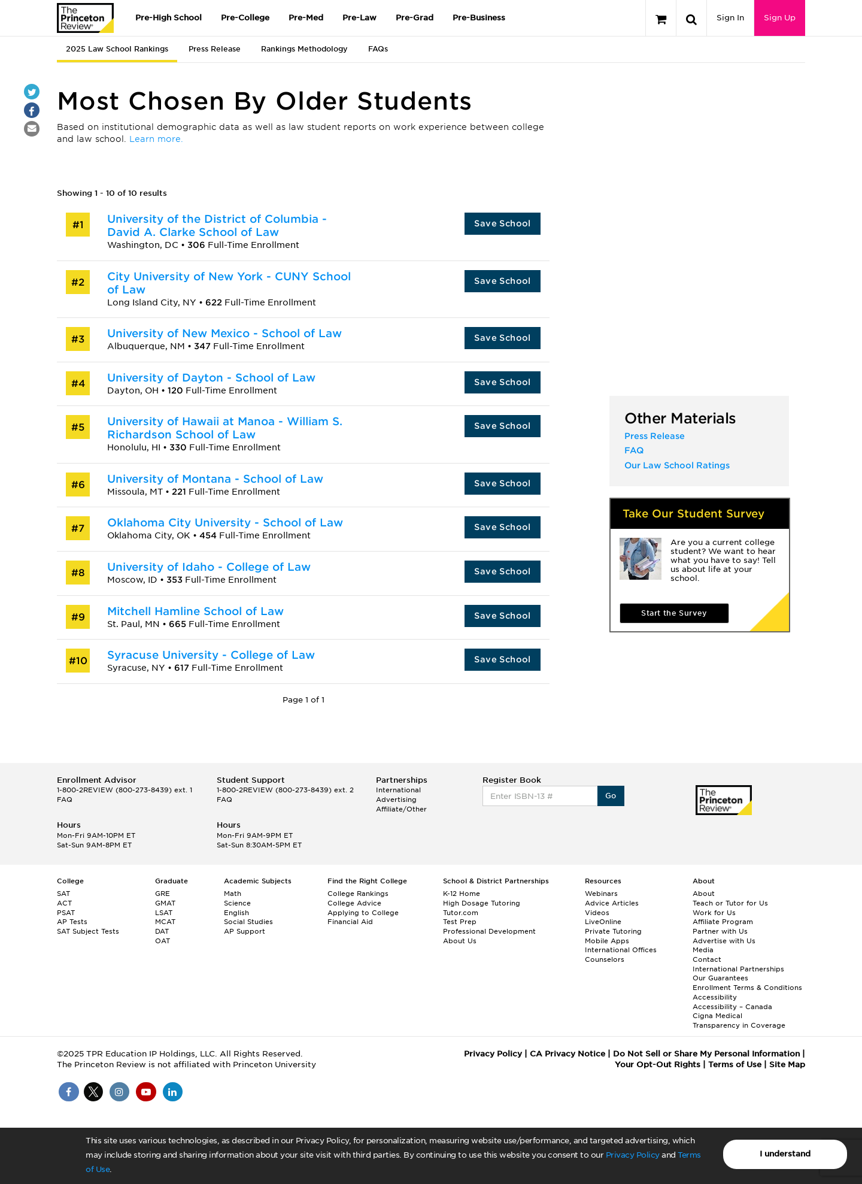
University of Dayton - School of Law (211, 377)
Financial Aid (350, 921)
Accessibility (715, 997)
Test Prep (459, 921)
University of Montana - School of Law (215, 479)
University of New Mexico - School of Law (224, 333)
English (236, 913)
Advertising (396, 799)
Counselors (604, 959)
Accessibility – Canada (732, 1007)
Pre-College (245, 17)
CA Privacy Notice (567, 1053)
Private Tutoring (613, 931)
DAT (162, 931)
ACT (64, 903)
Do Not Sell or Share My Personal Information (706, 1053)
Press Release (215, 48)
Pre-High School (168, 17)
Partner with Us (720, 931)
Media (703, 950)
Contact (707, 959)
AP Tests (72, 921)
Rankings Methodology (304, 48)
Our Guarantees (720, 978)
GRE (162, 893)
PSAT (66, 913)
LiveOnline (603, 921)
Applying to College (363, 913)
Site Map (787, 1064)
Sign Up (780, 17)
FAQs (378, 48)
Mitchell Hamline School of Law (195, 611)
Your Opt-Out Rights (657, 1064)
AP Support (244, 931)
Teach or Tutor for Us (730, 903)
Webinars (601, 893)
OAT (162, 941)
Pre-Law (359, 17)
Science (237, 903)
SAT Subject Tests (88, 931)
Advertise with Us (724, 941)
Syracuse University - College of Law (211, 655)
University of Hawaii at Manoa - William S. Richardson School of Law (224, 428)
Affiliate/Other (401, 809)
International (398, 790)
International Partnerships (738, 969)
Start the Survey (674, 612)
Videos (597, 913)
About (704, 893)
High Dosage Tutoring (481, 903)
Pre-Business (479, 17)
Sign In (730, 17)
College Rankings (357, 893)
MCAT (165, 921)
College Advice (354, 903)
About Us (459, 941)
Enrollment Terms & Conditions (747, 987)
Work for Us (714, 913)
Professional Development (489, 931)
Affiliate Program (723, 921)
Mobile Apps (607, 941)
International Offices (621, 950)
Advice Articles (612, 903)
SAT (63, 893)
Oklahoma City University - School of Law (225, 522)
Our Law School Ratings (677, 465)
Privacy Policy (633, 1154)
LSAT (163, 913)
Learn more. (156, 139)
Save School (502, 223)
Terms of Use (734, 1064)
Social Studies (248, 921)
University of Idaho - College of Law (209, 567)
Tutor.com (460, 913)
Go (611, 795)
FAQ (634, 450)
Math (232, 893)
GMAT (165, 903)
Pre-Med (306, 17)
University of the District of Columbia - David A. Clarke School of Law (217, 225)
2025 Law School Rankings (117, 48)
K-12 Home (461, 893)
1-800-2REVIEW (124, 790)
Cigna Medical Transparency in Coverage (739, 1020)
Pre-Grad (414, 17)
